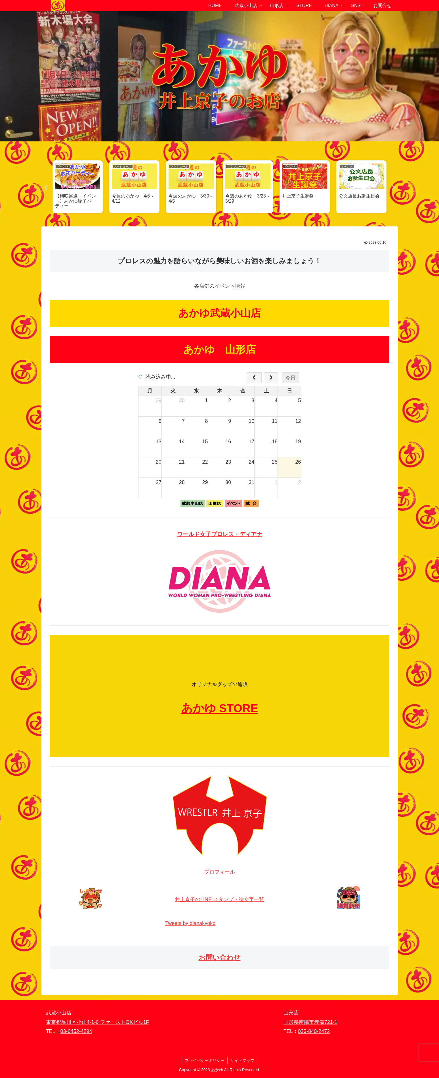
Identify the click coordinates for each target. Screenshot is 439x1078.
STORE (238, 708)
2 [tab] (224, 223)
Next (393, 188)
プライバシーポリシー (204, 1060)
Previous (46, 188)
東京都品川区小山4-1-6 (73, 1022)
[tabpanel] (77, 186)
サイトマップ (242, 1060)
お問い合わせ (220, 957)
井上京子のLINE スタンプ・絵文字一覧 (219, 899)
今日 (290, 378)
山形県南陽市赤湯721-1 (310, 1022)
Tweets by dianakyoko (190, 923)
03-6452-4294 (76, 1031)
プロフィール (219, 872)
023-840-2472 (314, 1031)
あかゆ (198, 708)
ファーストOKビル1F (124, 1022)
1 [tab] (215, 223)
